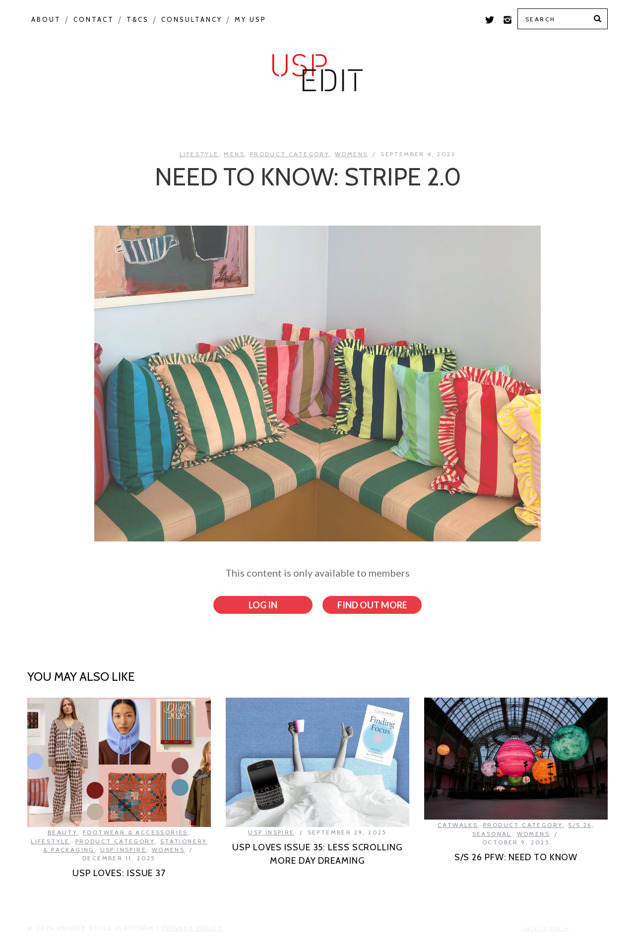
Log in (263, 604)
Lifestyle (199, 154)
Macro (117, 120)
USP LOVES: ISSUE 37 (119, 872)
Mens (234, 154)
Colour (57, 120)
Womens (351, 154)
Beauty (62, 832)
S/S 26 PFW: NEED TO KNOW (516, 856)
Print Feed (571, 120)
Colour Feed (484, 120)
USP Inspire (395, 120)
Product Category (286, 120)
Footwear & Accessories (135, 832)
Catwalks (458, 825)
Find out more (372, 604)
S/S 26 (579, 825)
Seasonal (183, 120)
